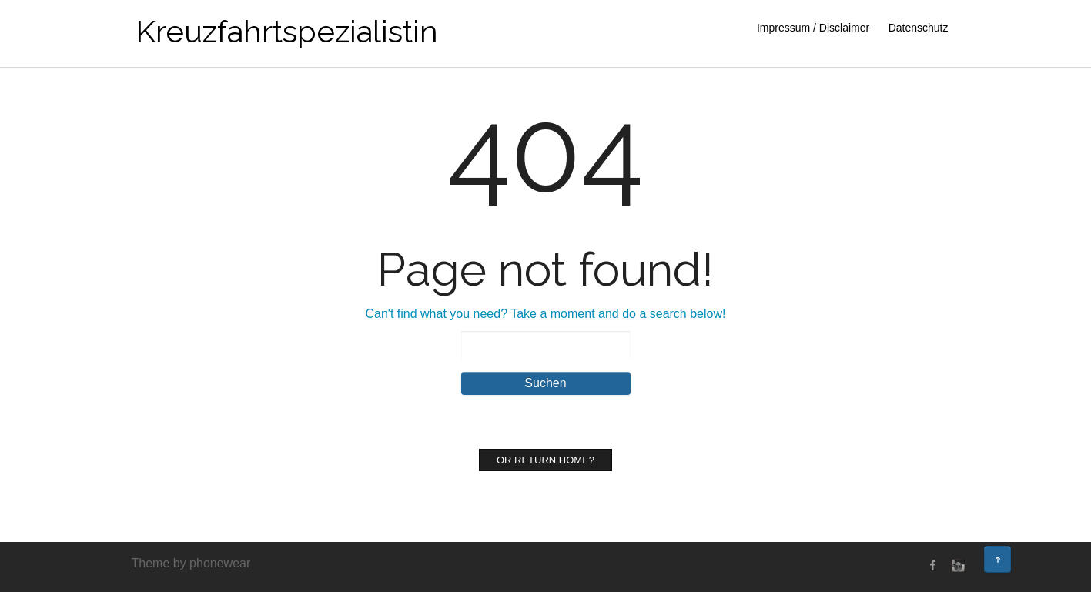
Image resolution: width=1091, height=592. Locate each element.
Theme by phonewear (191, 563)
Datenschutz (919, 28)
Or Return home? (545, 460)
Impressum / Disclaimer (813, 28)
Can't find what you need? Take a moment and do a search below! (546, 313)
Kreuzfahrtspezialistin (287, 31)
